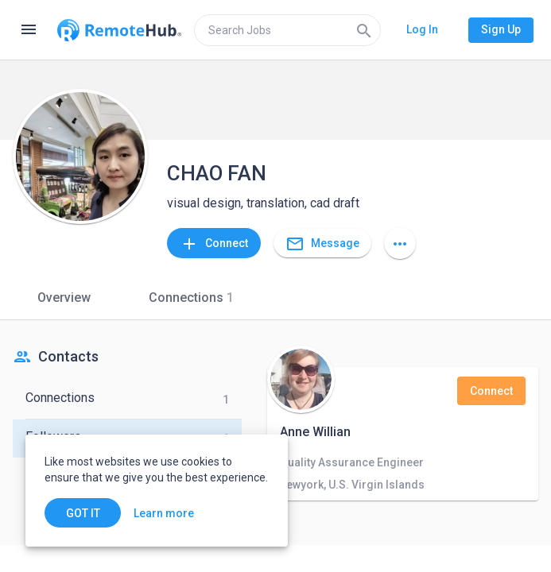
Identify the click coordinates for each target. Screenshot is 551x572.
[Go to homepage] (119, 30)
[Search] (364, 30)
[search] (287, 30)
